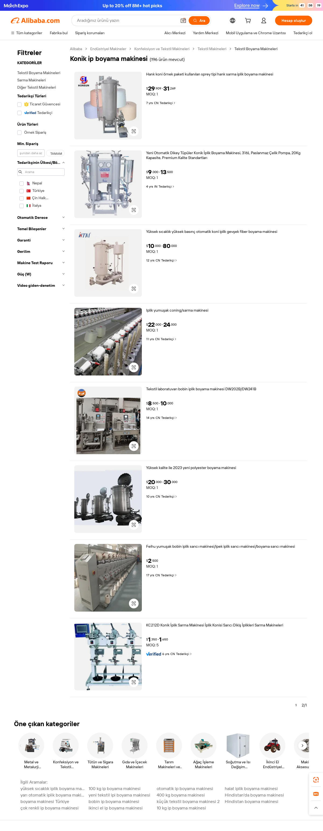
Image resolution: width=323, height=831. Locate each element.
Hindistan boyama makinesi (251, 801)
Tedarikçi (168, 103)
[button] (183, 20)
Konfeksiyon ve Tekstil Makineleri (161, 49)
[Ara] (199, 20)
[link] (316, 780)
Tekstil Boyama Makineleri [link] (256, 49)
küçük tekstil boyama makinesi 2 (188, 801)
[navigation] (41, 379)
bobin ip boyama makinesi (114, 801)
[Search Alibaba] (126, 20)
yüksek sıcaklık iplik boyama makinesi (52, 788)
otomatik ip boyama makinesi (185, 788)
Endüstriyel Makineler (108, 49)
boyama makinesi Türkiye (44, 801)
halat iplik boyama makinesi (251, 788)
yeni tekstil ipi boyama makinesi (119, 795)
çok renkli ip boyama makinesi (49, 808)
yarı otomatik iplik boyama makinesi (52, 795)
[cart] (249, 21)
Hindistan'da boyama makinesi (254, 795)
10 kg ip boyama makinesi (181, 808)
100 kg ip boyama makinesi (115, 788)
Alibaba (76, 49)
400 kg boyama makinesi (181, 795)
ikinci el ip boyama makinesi (116, 808)
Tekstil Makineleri (212, 49)
